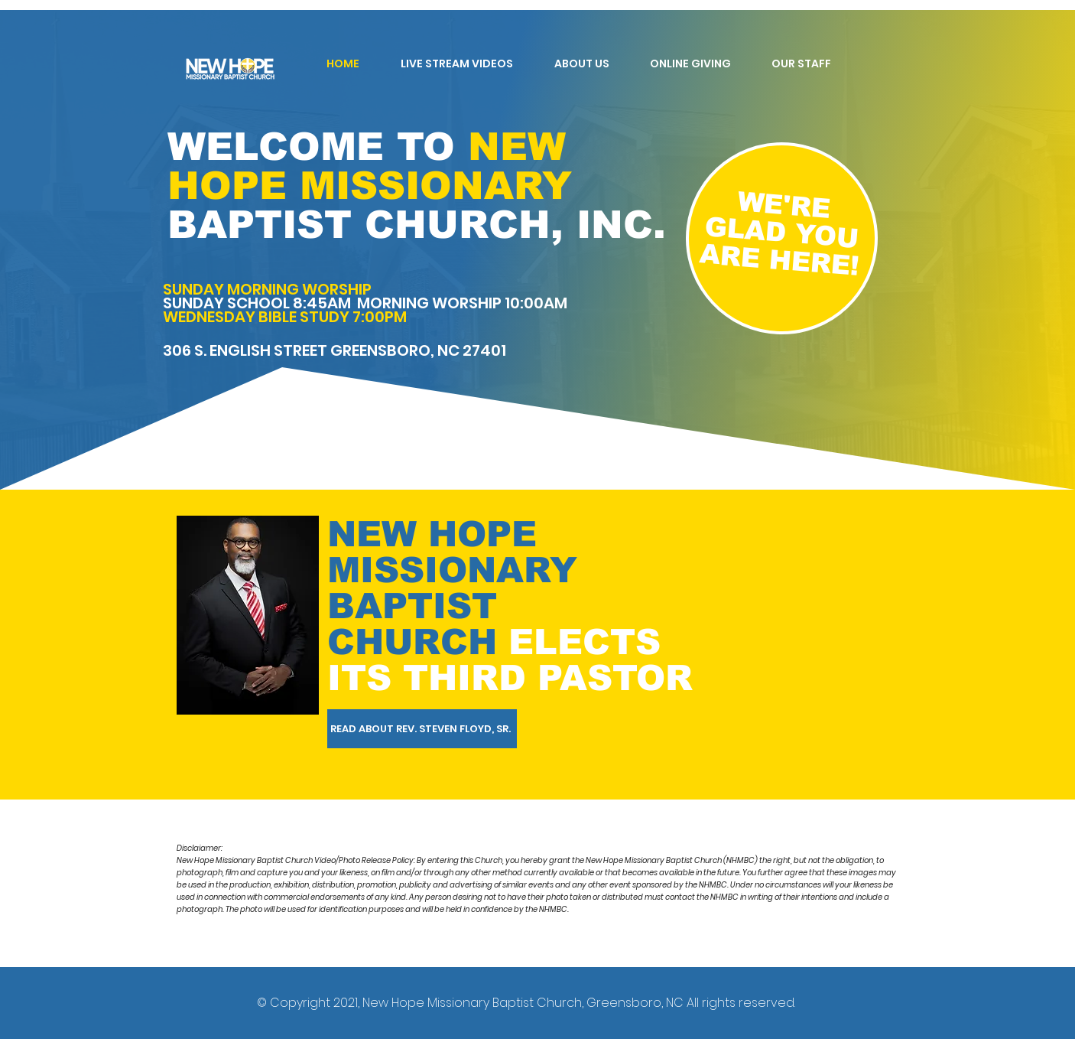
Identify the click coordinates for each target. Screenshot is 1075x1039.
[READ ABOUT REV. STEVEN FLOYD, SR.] (422, 728)
